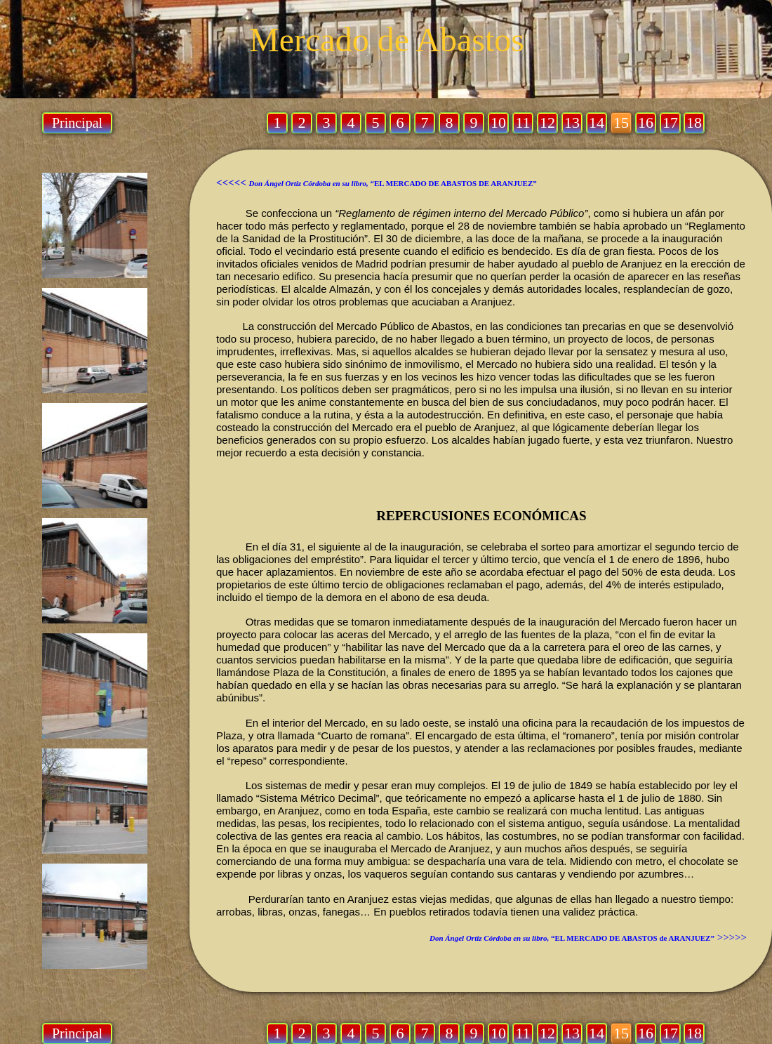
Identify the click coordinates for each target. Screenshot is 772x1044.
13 (572, 1033)
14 (596, 1033)
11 (522, 1033)
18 (694, 1033)
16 (645, 1033)
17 (670, 1033)
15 (621, 1033)
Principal (77, 1033)
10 (498, 1033)
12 (547, 1033)
